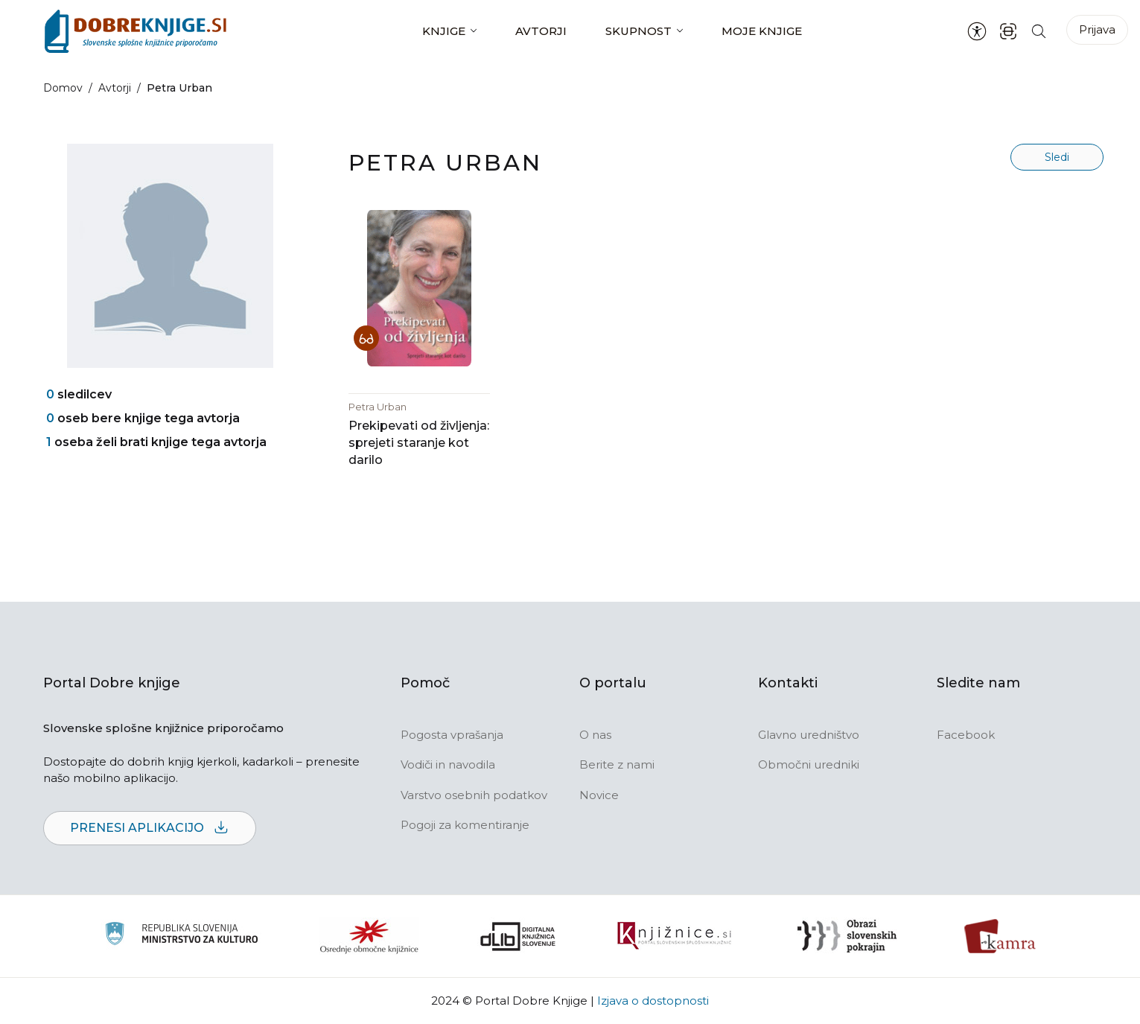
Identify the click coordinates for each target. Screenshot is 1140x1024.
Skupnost (638, 31)
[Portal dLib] (518, 936)
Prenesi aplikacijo (149, 828)
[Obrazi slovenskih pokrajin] (847, 936)
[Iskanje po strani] (1038, 31)
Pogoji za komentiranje (465, 825)
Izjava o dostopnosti (653, 1000)
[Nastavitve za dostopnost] (977, 31)
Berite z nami (617, 764)
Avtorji (541, 31)
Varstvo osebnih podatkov (474, 795)
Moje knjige (762, 31)
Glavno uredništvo (808, 735)
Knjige (443, 31)
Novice (599, 795)
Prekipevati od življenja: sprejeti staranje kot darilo (418, 443)
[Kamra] (1000, 936)
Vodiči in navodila (448, 764)
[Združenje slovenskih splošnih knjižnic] (674, 936)
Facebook (966, 735)
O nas (595, 735)
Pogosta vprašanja (452, 735)
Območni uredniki (808, 764)
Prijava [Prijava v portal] (1097, 29)
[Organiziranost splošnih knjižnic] (369, 936)
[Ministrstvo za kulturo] (181, 936)
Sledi (1057, 157)
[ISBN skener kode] (1008, 31)
